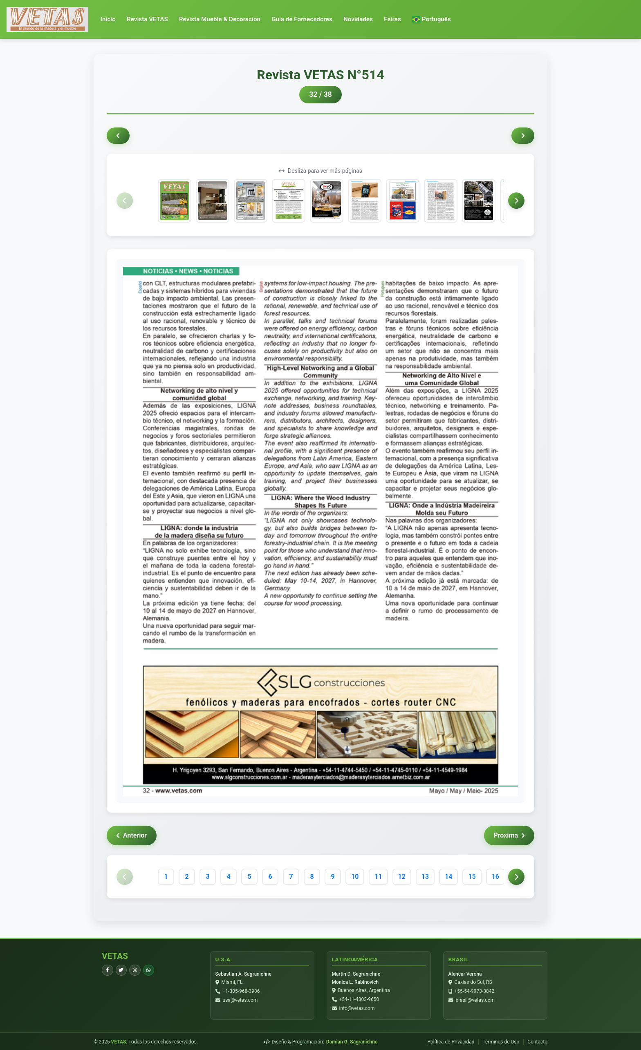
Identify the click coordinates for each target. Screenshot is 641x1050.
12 (402, 876)
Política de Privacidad (450, 1041)
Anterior (132, 835)
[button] (431, 19)
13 (425, 876)
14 (448, 876)
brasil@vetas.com (475, 1000)
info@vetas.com (357, 1008)
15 (471, 876)
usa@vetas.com (240, 1000)
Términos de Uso (500, 1041)
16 (495, 876)
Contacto (537, 1041)
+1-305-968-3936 (241, 991)
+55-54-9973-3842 (475, 991)
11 (378, 876)
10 (355, 876)
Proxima (509, 835)
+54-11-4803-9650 (359, 999)
